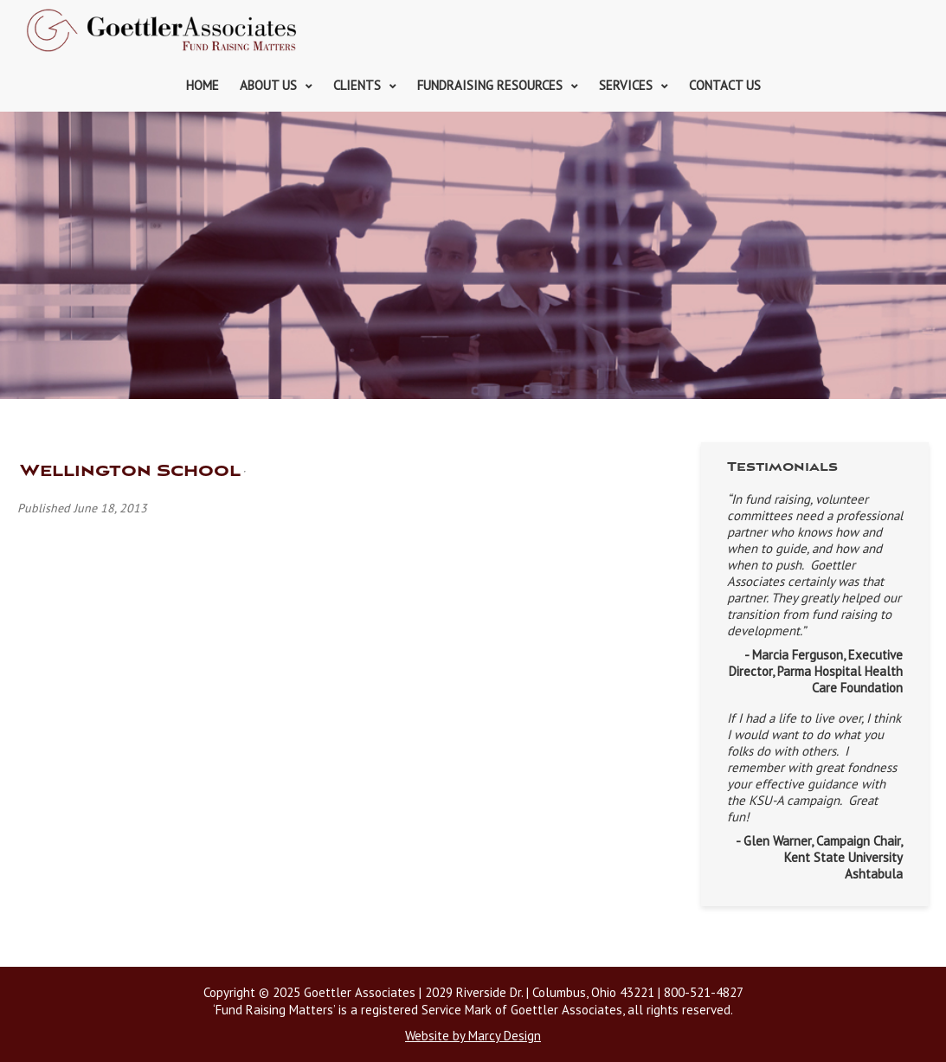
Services (626, 85)
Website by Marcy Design (473, 1035)
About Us (268, 85)
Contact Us (725, 85)
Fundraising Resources (490, 85)
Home (202, 85)
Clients (357, 85)
